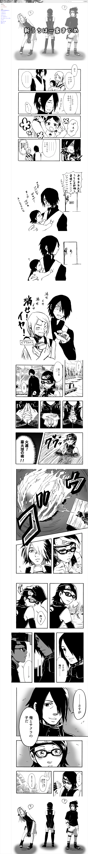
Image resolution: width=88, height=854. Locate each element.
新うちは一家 (3, 21)
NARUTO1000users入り (5, 10)
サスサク (2, 19)
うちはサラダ (3, 13)
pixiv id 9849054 (4, 6)
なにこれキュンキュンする (5, 18)
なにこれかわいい (4, 16)
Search (85, 1)
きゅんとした (3, 15)
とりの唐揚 (3, 5)
